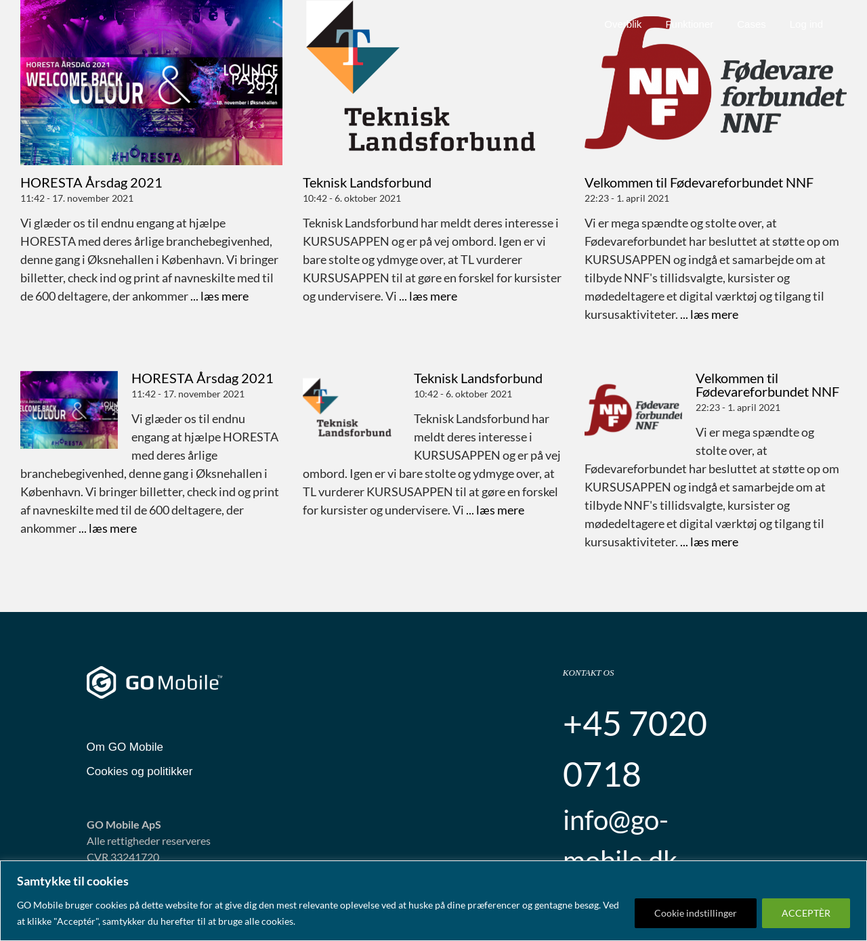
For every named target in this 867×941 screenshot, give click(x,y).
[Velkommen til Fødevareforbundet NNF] (716, 82)
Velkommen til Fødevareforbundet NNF (699, 182)
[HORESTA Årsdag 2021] (151, 82)
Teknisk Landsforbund (367, 182)
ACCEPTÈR (806, 913)
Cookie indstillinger (695, 913)
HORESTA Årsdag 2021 (91, 182)
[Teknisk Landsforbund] (434, 82)
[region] (433, 900)
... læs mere (218, 295)
